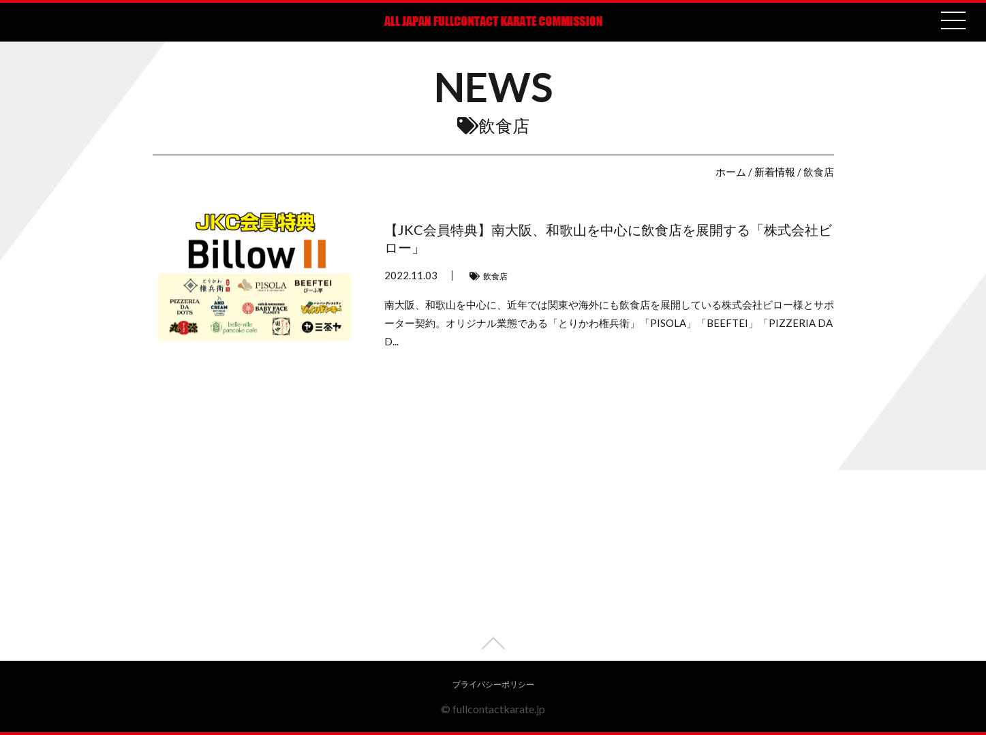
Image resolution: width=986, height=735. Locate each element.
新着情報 (774, 172)
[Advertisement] (493, 565)
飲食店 (495, 276)
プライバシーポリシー (493, 684)
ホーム (730, 172)
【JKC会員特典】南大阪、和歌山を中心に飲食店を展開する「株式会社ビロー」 (608, 238)
